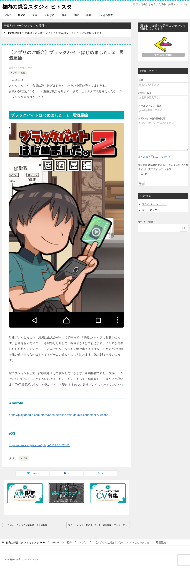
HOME (7, 15)
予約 (34, 15)
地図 (88, 15)
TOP (25, 542)
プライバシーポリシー (154, 204)
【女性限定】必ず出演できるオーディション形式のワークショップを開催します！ (54, 32)
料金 (64, 15)
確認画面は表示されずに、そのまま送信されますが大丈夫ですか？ (163, 169)
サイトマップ (149, 210)
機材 (76, 15)
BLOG (21, 15)
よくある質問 (105, 15)
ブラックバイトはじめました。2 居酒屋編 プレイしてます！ (99, 525)
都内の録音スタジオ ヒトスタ (38, 6)
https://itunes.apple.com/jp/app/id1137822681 (39, 445)
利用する (49, 15)
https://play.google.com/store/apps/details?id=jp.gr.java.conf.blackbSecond (58, 414)
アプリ (14, 72)
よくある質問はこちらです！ (154, 156)
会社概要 (145, 195)
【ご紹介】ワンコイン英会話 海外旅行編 (26, 525)
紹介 (23, 72)
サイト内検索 (145, 221)
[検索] (184, 228)
